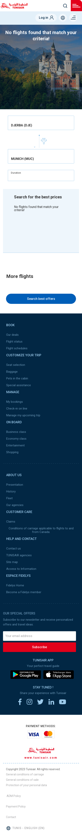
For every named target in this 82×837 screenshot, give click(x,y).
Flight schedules (16, 348)
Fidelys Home (15, 585)
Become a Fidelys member (23, 592)
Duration (16, 172)
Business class (16, 432)
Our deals (12, 335)
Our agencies (14, 505)
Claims (10, 521)
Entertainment (15, 445)
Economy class (16, 438)
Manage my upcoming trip (23, 415)
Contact (11, 817)
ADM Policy (13, 796)
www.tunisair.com (41, 757)
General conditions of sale (22, 779)
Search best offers (41, 299)
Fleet (9, 498)
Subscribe (39, 647)
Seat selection (15, 365)
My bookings (14, 402)
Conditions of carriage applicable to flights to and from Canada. (41, 530)
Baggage (12, 371)
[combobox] (41, 123)
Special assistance (18, 385)
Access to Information (21, 569)
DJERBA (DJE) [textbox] (21, 125)
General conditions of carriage (25, 774)
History (11, 491)
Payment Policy (16, 806)
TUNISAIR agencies (19, 555)
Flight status (14, 341)
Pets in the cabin (17, 378)
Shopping (12, 452)
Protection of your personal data (26, 785)
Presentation (14, 484)
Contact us (13, 548)
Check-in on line (16, 408)
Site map (12, 562)
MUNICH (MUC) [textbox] (22, 159)
